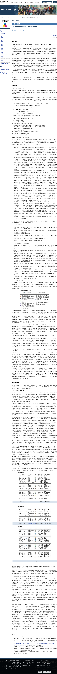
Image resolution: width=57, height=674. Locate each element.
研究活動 (11, 2)
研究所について (36, 2)
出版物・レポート (22, 2)
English (55, 2)
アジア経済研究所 (3, 17)
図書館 (31, 2)
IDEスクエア (16, 2)
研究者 (28, 2)
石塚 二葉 (55, 35)
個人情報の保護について (11, 668)
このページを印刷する (19, 30)
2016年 (18, 17)
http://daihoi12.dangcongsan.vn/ (31, 501)
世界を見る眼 (14, 17)
